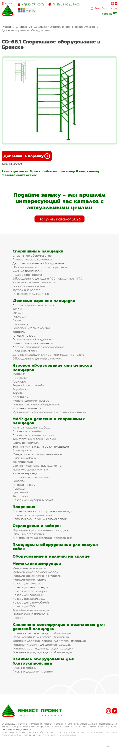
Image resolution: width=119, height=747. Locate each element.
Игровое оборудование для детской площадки (52, 367)
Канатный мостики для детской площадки (42, 644)
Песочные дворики (25, 350)
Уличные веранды (24, 473)
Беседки (18, 480)
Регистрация (109, 8)
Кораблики (20, 389)
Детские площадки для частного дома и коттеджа (48, 354)
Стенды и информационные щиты (37, 454)
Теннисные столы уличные (30, 293)
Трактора (19, 381)
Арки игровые (22, 450)
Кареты (17, 392)
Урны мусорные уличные (30, 469)
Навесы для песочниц (27, 594)
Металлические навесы (29, 568)
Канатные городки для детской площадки (42, 652)
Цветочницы (20, 492)
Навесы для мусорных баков (32, 499)
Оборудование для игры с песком (37, 358)
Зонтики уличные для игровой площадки (40, 446)
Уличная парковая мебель (31, 427)
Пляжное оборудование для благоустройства (43, 661)
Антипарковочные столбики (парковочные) (43, 537)
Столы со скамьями (26, 442)
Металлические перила (29, 579)
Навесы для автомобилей (30, 602)
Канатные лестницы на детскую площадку (42, 648)
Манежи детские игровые (30, 400)
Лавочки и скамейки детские (33, 435)
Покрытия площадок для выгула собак (39, 518)
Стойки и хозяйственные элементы (37, 465)
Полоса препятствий (27, 274)
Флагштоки (20, 496)
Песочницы (20, 324)
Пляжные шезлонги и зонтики (32, 671)
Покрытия (23, 507)
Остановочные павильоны (30, 613)
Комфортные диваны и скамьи (34, 438)
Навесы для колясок (26, 583)
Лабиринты (20, 396)
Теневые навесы (23, 335)
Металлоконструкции (36, 564)
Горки (16, 320)
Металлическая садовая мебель (35, 571)
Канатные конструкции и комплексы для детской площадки (58, 626)
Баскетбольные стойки (28, 286)
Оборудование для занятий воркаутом (40, 267)
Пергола (18, 488)
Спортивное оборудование (32, 255)
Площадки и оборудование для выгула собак (55, 546)
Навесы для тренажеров (29, 591)
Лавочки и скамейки (27, 431)
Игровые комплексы (26, 408)
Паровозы (19, 377)
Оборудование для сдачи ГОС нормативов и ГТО (47, 278)
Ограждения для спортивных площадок (40, 530)
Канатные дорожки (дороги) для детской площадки (49, 640)
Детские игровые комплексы (33, 305)
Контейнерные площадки (30, 610)
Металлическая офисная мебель (36, 575)
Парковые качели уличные (31, 477)
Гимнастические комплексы (32, 259)
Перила (18, 617)
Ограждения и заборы (36, 526)
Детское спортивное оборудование (74, 26)
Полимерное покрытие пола (32, 515)
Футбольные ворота (26, 289)
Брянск (8, 3)
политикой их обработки (60, 734)
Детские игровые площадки (43, 300)
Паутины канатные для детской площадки (42, 633)
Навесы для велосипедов (30, 587)
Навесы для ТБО (23, 606)
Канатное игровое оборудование (36, 404)
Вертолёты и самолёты (28, 385)
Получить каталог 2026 (59, 219)
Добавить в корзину (26, 156)
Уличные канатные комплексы (34, 282)
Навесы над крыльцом (28, 598)
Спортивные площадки (31, 26)
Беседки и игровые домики (31, 327)
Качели (17, 312)
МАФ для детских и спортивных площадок (48, 421)
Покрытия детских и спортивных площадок (42, 511)
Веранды (18, 331)
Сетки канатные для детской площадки (40, 637)
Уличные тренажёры (27, 270)
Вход (97, 8)
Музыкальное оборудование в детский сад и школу (49, 412)
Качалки (18, 308)
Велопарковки (22, 461)
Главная (7, 26)
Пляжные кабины (24, 458)
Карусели (19, 316)
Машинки (19, 373)
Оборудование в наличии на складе (51, 556)
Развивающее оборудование (33, 339)
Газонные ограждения (28, 534)
